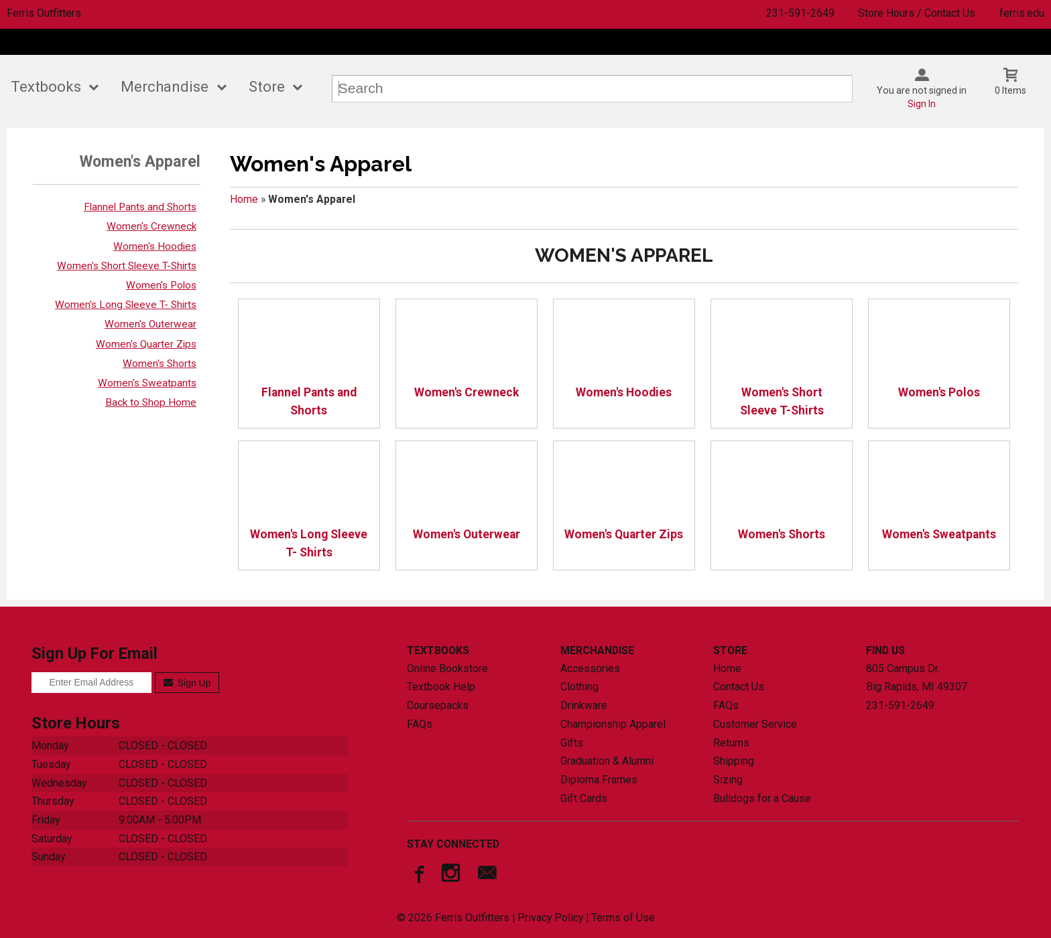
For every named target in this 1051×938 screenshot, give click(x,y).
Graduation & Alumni (607, 761)
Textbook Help (441, 686)
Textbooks (46, 86)
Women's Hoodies (154, 246)
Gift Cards (583, 798)
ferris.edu (1021, 13)
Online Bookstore (447, 668)
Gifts (571, 742)
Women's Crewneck (151, 226)
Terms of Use (623, 917)
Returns (731, 742)
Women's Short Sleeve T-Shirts (126, 266)
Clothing (579, 686)
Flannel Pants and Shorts (140, 207)
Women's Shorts (159, 364)
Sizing (728, 779)
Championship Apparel (613, 724)
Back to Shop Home (150, 402)
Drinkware (583, 705)
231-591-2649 (800, 13)
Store (267, 86)
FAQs (419, 724)
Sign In (922, 103)
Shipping (733, 761)
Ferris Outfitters (44, 13)
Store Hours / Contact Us (916, 13)
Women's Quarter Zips (146, 344)
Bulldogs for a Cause (762, 798)
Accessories (590, 668)
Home (244, 199)
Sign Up (187, 683)
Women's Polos (161, 285)
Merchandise (164, 86)
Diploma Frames (598, 779)
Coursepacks (438, 705)
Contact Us (738, 686)
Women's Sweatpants (147, 383)
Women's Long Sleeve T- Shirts (125, 305)
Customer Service (755, 724)
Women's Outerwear (150, 324)
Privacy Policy (550, 917)
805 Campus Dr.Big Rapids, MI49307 (916, 678)
